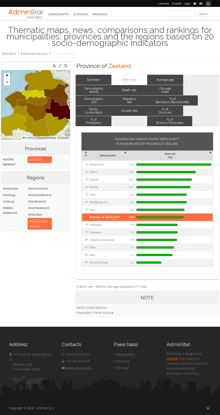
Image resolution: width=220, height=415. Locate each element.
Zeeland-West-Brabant (34, 54)
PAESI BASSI (9, 54)
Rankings (100, 14)
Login (187, 3)
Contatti (176, 3)
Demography (58, 14)
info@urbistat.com (76, 368)
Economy (80, 14)
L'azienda (163, 3)
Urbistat (172, 358)
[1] (178, 138)
